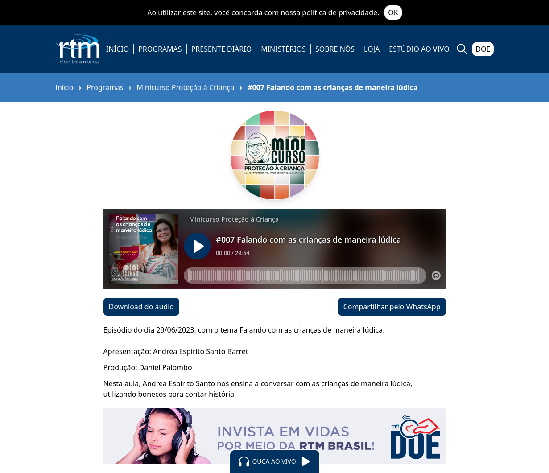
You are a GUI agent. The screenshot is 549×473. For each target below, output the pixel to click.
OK (393, 12)
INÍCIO (117, 49)
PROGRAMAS (160, 49)
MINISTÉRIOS (283, 49)
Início (64, 87)
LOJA (372, 49)
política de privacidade (339, 12)
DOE (482, 49)
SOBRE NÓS (335, 49)
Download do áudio (141, 307)
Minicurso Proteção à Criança (185, 87)
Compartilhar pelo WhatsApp (392, 307)
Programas (105, 87)
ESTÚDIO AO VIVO (419, 49)
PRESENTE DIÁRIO (221, 49)
